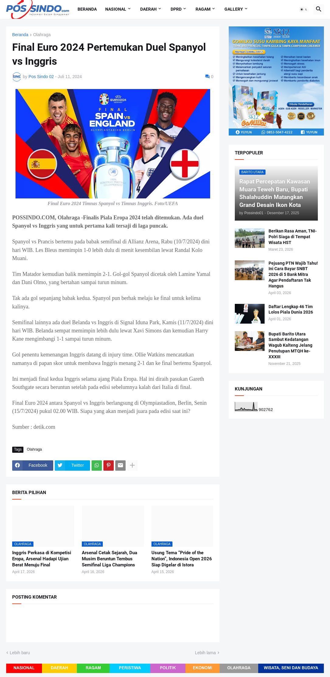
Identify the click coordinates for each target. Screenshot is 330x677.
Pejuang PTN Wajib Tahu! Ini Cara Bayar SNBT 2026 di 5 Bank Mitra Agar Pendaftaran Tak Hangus (293, 275)
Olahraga (42, 35)
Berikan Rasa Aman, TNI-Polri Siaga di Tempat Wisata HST (293, 237)
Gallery (233, 9)
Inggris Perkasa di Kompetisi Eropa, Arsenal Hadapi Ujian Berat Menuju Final (41, 559)
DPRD (176, 9)
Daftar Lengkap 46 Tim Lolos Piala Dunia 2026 (291, 309)
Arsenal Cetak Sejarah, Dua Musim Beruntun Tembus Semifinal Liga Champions (109, 559)
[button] (304, 9)
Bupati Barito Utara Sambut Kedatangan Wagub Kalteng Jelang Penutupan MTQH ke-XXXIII (290, 345)
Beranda (87, 9)
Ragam (203, 9)
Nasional (115, 9)
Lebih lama (205, 652)
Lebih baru (20, 652)
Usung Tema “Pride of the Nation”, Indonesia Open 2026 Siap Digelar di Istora (181, 559)
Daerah (148, 9)
